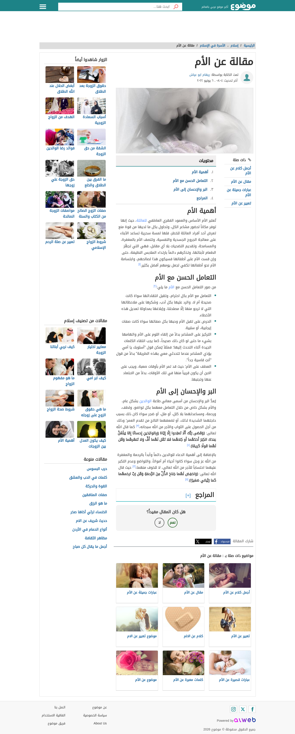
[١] (139, 264)
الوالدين (145, 401)
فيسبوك (225, 541)
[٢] (155, 286)
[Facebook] (252, 709)
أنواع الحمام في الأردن (89, 529)
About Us (100, 723)
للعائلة (141, 220)
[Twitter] (242, 709)
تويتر (208, 541)
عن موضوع (99, 707)
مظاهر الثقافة (96, 538)
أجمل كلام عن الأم (240, 171)
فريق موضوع (56, 723)
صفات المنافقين (94, 495)
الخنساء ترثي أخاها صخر (88, 512)
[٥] (186, 479)
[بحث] (176, 7)
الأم (171, 287)
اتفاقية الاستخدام (53, 715)
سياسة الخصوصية (95, 715)
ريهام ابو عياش (199, 75)
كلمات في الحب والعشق (88, 477)
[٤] (188, 445)
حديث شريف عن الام (91, 521)
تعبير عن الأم (241, 203)
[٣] (137, 425)
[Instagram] (233, 709)
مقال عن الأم (241, 181)
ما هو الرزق (98, 503)
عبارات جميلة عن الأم (239, 192)
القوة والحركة (96, 486)
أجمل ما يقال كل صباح (90, 547)
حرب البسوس (97, 469)
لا (159, 522)
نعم (172, 522)
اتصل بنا (59, 707)
